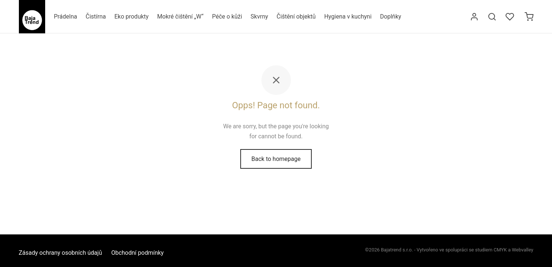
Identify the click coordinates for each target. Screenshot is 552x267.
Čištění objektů (296, 16)
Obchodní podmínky (137, 252)
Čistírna (96, 16)
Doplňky (390, 16)
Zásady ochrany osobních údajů (60, 252)
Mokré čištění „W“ (180, 16)
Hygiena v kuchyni (348, 16)
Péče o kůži (227, 16)
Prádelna (65, 16)
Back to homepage (276, 158)
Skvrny (259, 16)
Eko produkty (131, 16)
